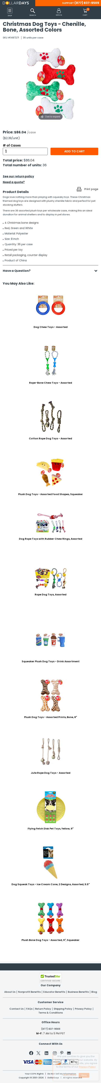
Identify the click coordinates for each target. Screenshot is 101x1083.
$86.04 (29, 160)
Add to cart (74, 151)
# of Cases (12, 145)
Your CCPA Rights (34, 1073)
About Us (9, 992)
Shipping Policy (63, 1009)
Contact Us (16, 1009)
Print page (91, 189)
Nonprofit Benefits (29, 992)
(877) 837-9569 (86, 3)
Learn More (69, 1074)
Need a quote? (14, 182)
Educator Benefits (54, 992)
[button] (59, 12)
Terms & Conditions (50, 1012)
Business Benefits (78, 992)
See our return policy (18, 176)
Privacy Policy (83, 1009)
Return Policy (43, 1009)
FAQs (29, 1009)
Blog (94, 992)
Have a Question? (18, 271)
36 (45, 165)
